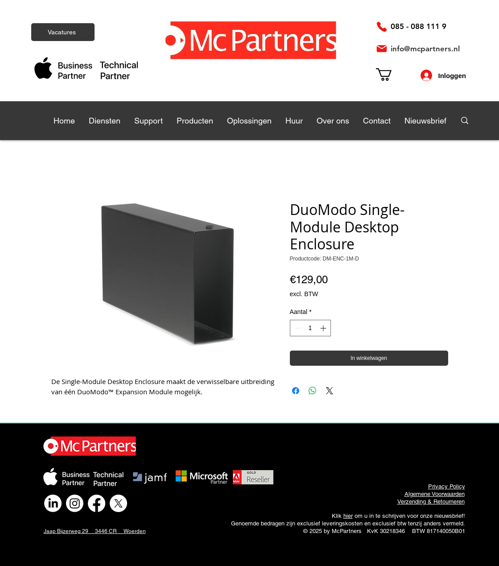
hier (348, 515)
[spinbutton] (310, 328)
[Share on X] (329, 390)
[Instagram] (74, 503)
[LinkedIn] (53, 503)
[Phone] (382, 27)
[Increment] (324, 328)
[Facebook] (96, 503)
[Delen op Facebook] (295, 390)
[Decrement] (296, 328)
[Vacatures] (63, 32)
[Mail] (382, 48)
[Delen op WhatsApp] (312, 390)
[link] (391, 74)
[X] (118, 503)
